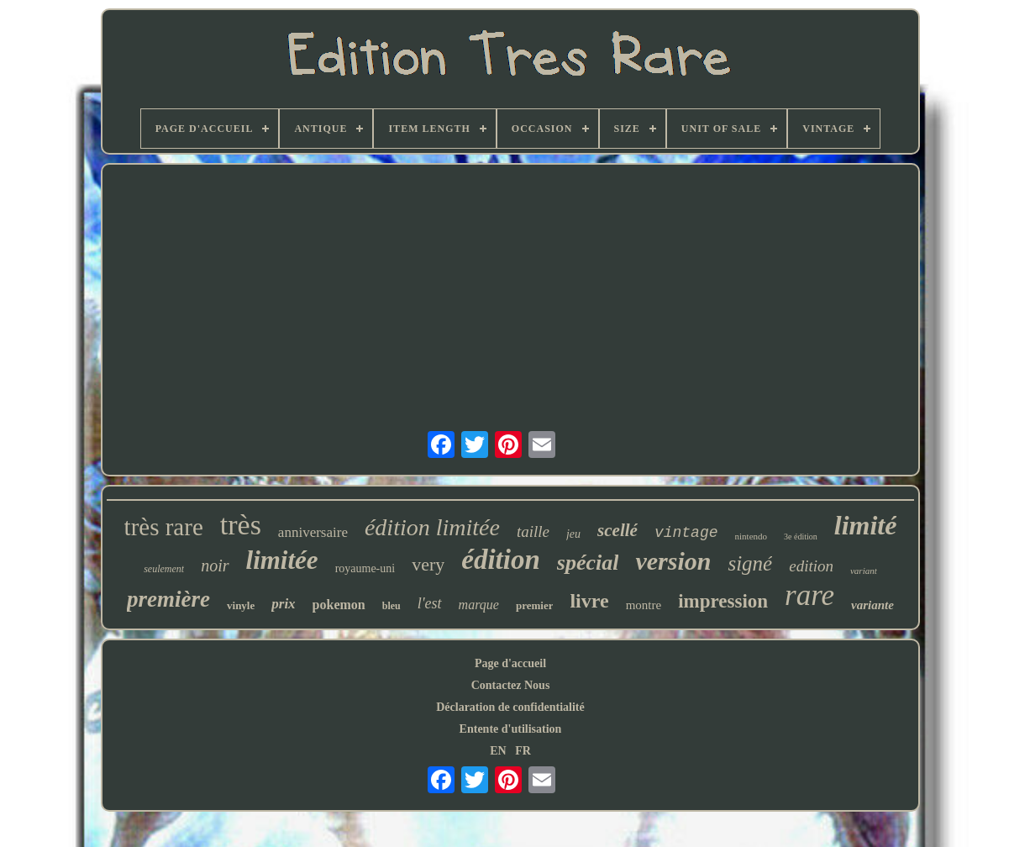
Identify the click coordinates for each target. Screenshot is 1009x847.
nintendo (751, 536)
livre (589, 601)
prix (283, 604)
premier (535, 605)
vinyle (241, 605)
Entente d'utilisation (511, 729)
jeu (573, 534)
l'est (430, 603)
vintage (686, 532)
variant (863, 571)
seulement (164, 569)
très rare (163, 526)
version (673, 561)
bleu (391, 606)
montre (644, 605)
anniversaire (313, 532)
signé (750, 563)
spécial (588, 562)
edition (811, 566)
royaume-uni (365, 568)
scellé (617, 530)
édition (500, 559)
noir (215, 565)
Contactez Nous (510, 685)
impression (723, 601)
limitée (282, 560)
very (428, 564)
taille (533, 531)
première (168, 599)
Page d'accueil (510, 663)
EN (498, 750)
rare (809, 595)
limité (865, 525)
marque (479, 604)
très (240, 524)
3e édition (800, 536)
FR (523, 750)
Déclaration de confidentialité (510, 707)
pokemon (339, 604)
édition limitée (432, 527)
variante (872, 605)
